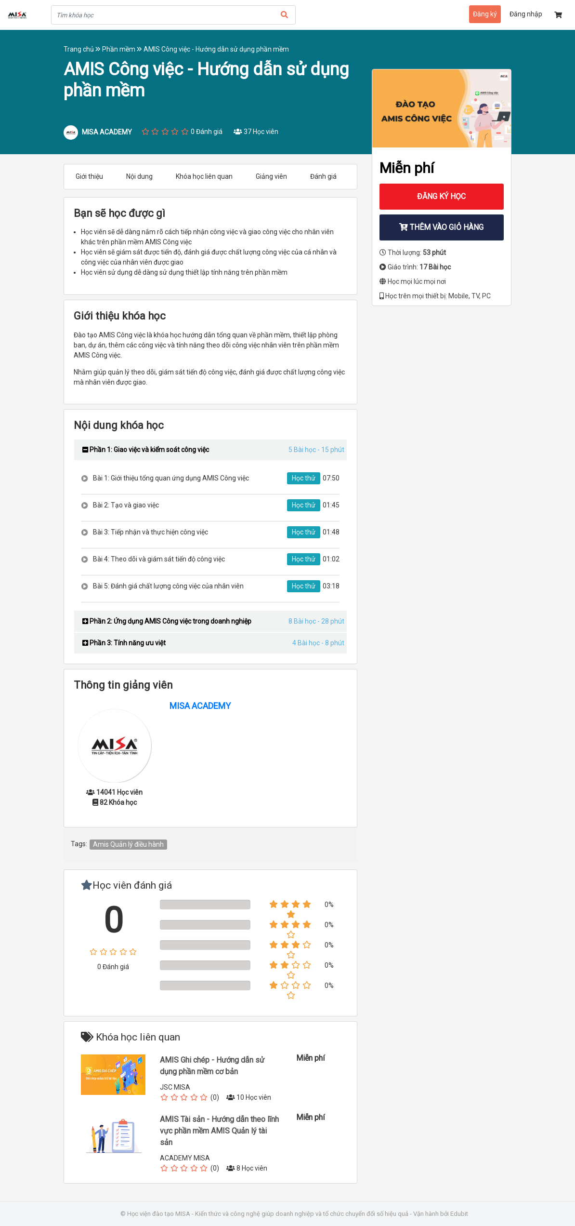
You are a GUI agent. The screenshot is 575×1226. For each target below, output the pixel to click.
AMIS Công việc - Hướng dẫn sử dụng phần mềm (216, 49)
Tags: (79, 844)
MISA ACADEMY (200, 706)
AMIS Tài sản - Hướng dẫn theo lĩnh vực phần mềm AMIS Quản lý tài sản (219, 1131)
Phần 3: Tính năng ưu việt (124, 643)
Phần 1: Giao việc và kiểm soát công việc (145, 449)
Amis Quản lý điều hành (128, 844)
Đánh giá (323, 176)
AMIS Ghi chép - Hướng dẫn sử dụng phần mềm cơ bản (212, 1065)
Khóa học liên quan (204, 176)
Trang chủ (83, 49)
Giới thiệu (89, 176)
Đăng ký (485, 14)
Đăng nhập (526, 14)
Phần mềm (123, 49)
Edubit (459, 1213)
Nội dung (139, 176)
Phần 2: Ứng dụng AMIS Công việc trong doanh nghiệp (166, 621)
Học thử (303, 478)
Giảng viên (271, 176)
